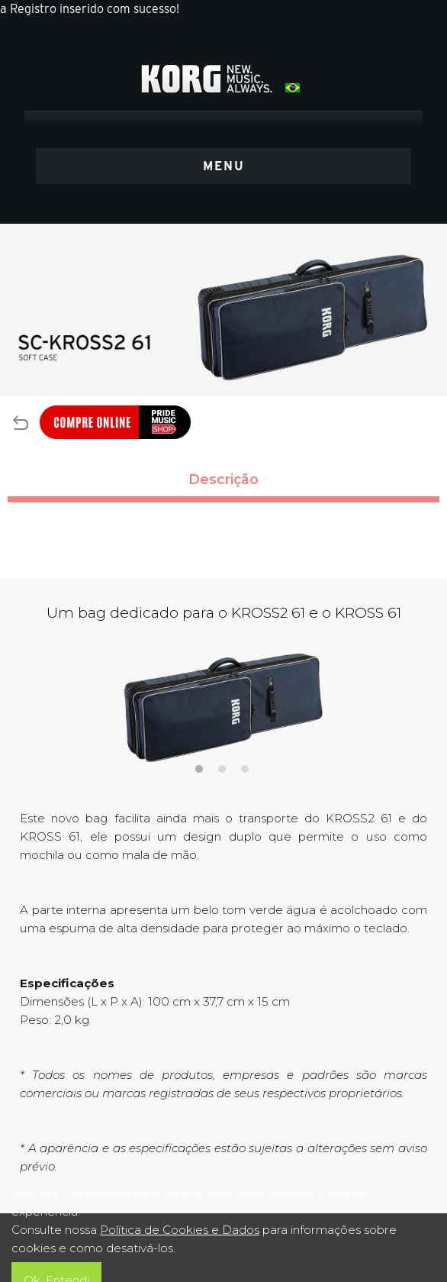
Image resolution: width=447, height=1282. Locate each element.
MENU (224, 166)
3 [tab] (244, 767)
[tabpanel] (223, 708)
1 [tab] (198, 767)
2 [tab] (221, 767)
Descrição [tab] (223, 479)
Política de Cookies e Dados (179, 1229)
